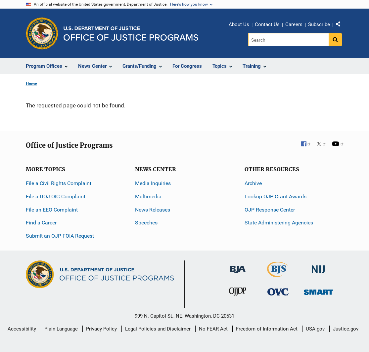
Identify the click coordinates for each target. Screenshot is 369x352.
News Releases (152, 210)
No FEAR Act (213, 329)
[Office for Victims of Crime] (278, 292)
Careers (293, 24)
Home (31, 83)
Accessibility (22, 329)
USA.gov (315, 329)
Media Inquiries (153, 183)
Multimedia (148, 196)
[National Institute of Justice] (318, 266)
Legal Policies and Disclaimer (158, 329)
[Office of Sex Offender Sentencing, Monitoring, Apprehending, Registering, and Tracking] (318, 290)
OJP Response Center (270, 210)
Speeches (146, 222)
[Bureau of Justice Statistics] (278, 274)
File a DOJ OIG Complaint (55, 196)
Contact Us (267, 24)
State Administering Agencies (279, 222)
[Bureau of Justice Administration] (238, 266)
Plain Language (61, 329)
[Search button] (335, 39)
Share (341, 25)
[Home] (131, 33)
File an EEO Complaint (52, 210)
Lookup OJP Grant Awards (275, 196)
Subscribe (319, 24)
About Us (239, 24)
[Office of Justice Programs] (42, 33)
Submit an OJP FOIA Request (60, 236)
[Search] (288, 39)
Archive (253, 183)
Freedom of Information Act (267, 329)
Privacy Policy (101, 329)
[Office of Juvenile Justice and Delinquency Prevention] (237, 293)
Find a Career (41, 222)
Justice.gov (345, 329)
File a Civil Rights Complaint (58, 183)
